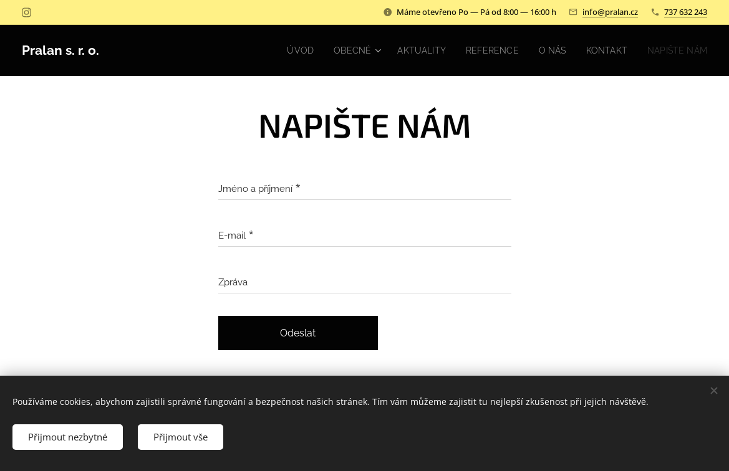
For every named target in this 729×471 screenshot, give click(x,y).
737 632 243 (685, 11)
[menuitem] (283, 50)
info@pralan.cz (610, 11)
